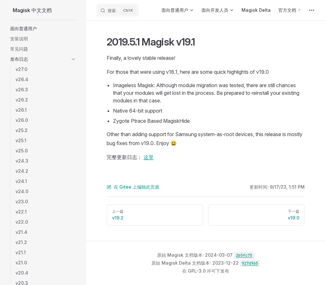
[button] (43, 29)
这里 (148, 157)
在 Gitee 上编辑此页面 (133, 187)
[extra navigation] (312, 10)
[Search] (117, 10)
